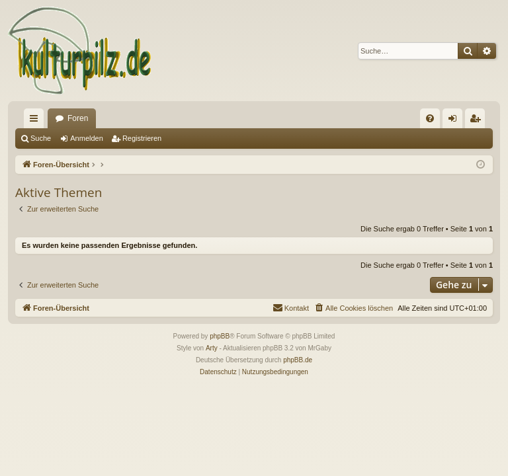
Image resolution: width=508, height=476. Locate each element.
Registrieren (141, 138)
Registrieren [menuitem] (478, 121)
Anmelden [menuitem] (455, 121)
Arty (212, 348)
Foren (77, 118)
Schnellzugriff (36, 121)
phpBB (220, 336)
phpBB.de (297, 360)
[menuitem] (430, 118)
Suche (40, 138)
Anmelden (86, 138)
